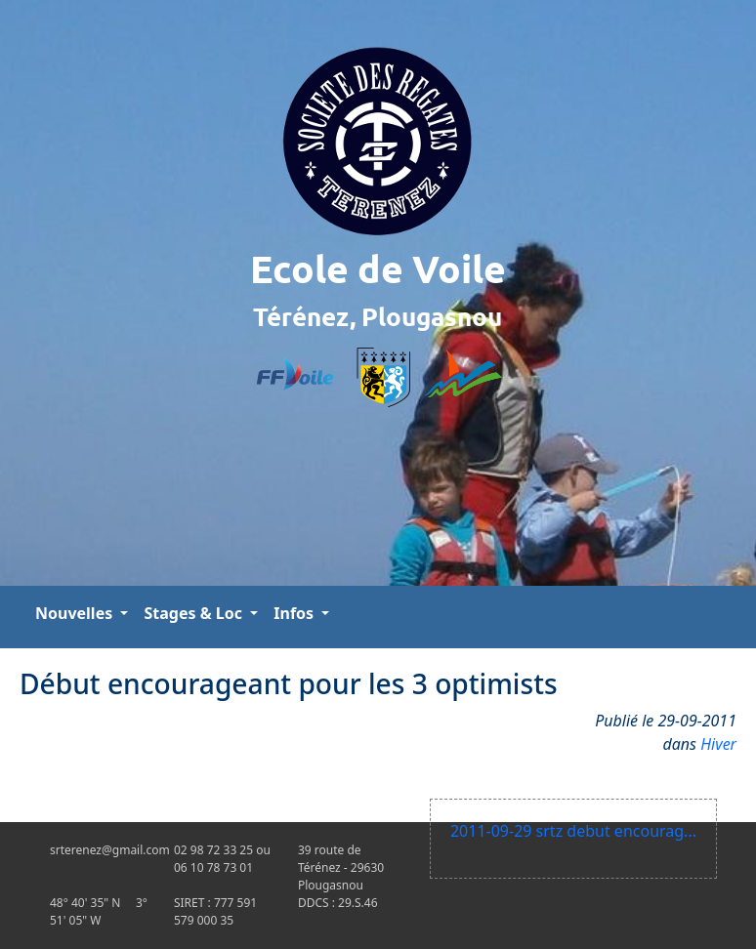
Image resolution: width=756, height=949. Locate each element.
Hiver (718, 744)
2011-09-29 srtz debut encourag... (573, 831)
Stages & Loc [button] (195, 613)
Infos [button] (295, 613)
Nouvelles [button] (75, 613)
